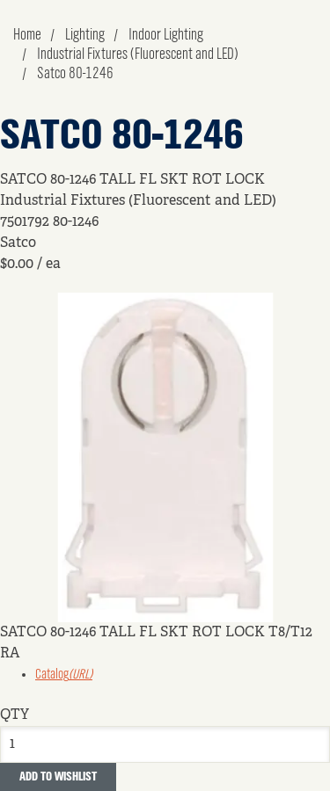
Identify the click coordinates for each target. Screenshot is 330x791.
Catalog (63, 675)
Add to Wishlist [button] (58, 777)
